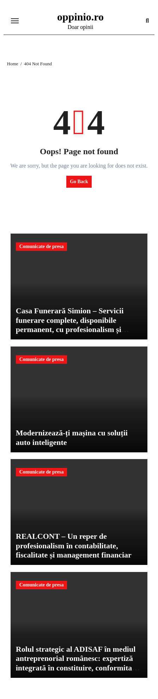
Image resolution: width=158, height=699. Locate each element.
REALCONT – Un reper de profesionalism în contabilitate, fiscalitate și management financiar (74, 545)
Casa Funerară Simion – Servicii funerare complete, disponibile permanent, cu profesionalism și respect (70, 324)
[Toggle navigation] (15, 20)
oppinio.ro (80, 17)
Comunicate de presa (41, 246)
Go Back (79, 181)
